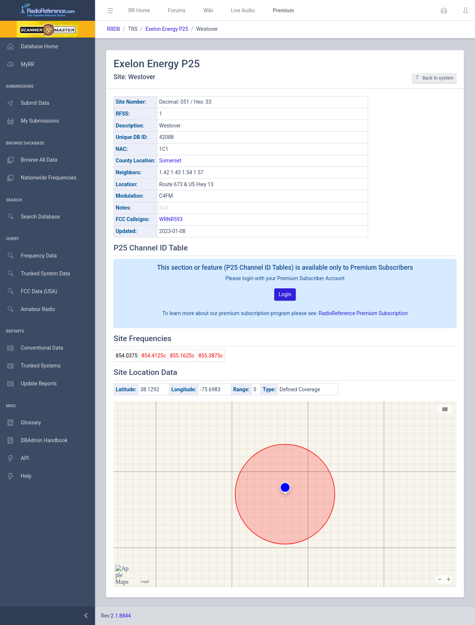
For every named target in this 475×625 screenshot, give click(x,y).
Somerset (170, 160)
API (14, 458)
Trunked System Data (35, 274)
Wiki (208, 10)
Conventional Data (31, 348)
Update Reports (28, 383)
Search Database (30, 217)
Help (16, 476)
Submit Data (24, 103)
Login (285, 294)
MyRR (17, 64)
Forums (177, 10)
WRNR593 (171, 219)
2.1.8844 (121, 616)
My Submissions (29, 121)
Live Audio (243, 10)
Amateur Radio (27, 309)
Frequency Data (28, 256)
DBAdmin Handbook (34, 440)
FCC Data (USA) (28, 291)
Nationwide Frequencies (38, 178)
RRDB (113, 29)
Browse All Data (28, 160)
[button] (444, 10)
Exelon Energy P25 (166, 29)
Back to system (434, 78)
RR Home (139, 10)
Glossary (20, 423)
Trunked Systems (30, 366)
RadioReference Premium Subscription (363, 313)
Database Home (29, 46)
